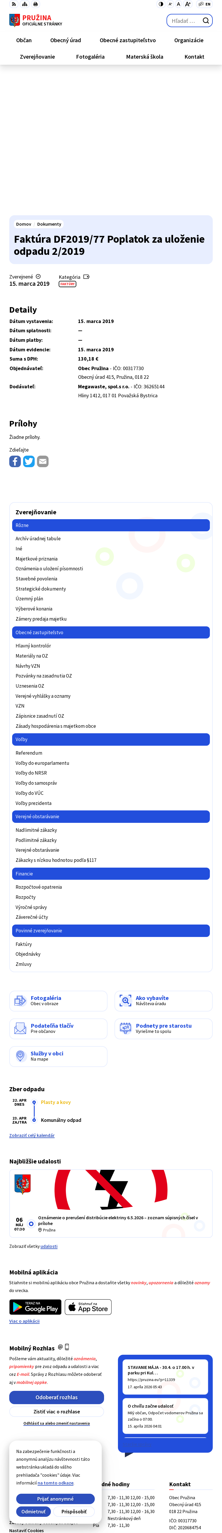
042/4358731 (181, 1418)
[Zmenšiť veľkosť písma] (170, 4)
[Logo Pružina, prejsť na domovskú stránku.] (35, 20)
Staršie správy (137, 1303)
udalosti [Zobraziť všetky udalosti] (49, 1105)
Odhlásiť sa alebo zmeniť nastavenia (56, 1282)
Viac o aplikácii (24, 1180)
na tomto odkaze (26, 1483)
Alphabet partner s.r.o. (85, 1501)
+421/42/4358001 (186, 1412)
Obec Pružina (74, 1509)
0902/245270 (181, 1425)
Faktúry (67, 142)
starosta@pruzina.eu (191, 1432)
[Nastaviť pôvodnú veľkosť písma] (178, 4)
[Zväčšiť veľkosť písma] (188, 4)
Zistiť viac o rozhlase (57, 1270)
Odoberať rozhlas (57, 1255)
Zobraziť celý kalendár (32, 994)
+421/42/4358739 (186, 1405)
